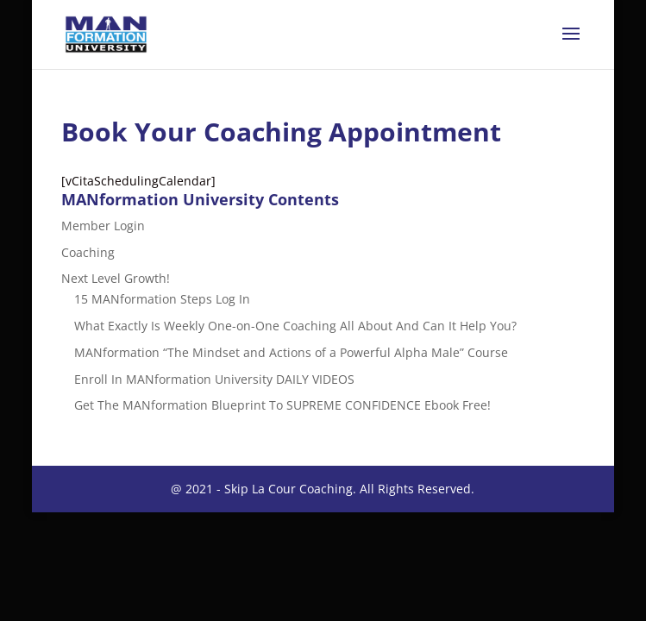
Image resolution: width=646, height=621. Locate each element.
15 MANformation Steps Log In (162, 299)
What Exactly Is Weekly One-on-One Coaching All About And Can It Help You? (295, 325)
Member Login (103, 225)
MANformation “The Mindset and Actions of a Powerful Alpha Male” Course (291, 352)
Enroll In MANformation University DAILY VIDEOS (214, 379)
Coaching (88, 252)
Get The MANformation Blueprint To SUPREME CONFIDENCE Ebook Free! (282, 405)
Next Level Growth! (115, 278)
